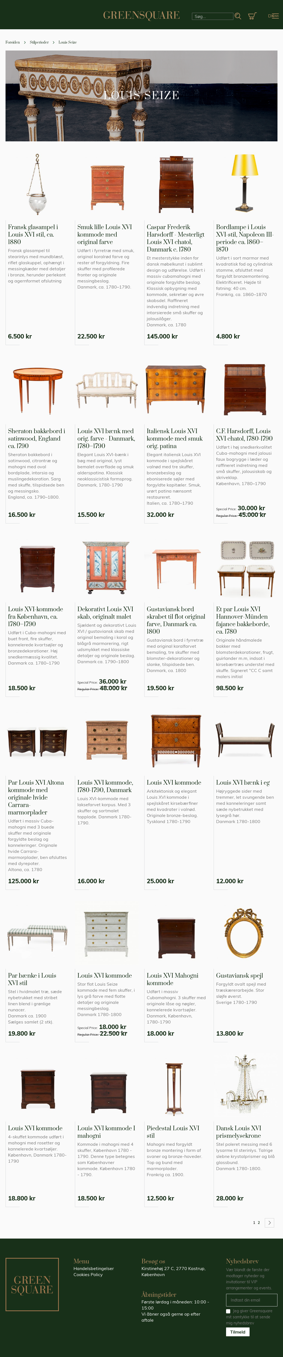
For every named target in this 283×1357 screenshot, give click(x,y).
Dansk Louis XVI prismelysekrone (238, 1132)
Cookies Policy (88, 1274)
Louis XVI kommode (174, 783)
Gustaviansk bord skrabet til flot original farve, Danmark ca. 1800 (176, 621)
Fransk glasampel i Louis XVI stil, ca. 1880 (33, 235)
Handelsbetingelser (94, 1268)
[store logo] (141, 16)
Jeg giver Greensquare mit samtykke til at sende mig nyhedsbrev (249, 1317)
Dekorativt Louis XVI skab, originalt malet (105, 613)
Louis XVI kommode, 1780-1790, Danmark (105, 786)
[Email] (251, 1300)
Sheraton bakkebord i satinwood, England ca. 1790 (36, 439)
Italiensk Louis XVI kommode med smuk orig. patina (175, 439)
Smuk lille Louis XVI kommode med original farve (104, 235)
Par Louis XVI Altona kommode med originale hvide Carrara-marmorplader (36, 797)
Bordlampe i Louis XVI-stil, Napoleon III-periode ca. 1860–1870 (245, 238)
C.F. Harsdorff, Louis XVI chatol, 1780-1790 (244, 435)
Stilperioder (39, 42)
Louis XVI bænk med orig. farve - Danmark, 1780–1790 (106, 439)
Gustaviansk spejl (239, 976)
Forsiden (13, 42)
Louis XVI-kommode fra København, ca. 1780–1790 (35, 617)
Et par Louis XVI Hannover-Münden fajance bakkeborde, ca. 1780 (243, 621)
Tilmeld (237, 1332)
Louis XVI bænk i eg (243, 783)
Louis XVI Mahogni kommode (172, 979)
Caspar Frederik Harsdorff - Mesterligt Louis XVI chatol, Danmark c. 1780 (176, 238)
